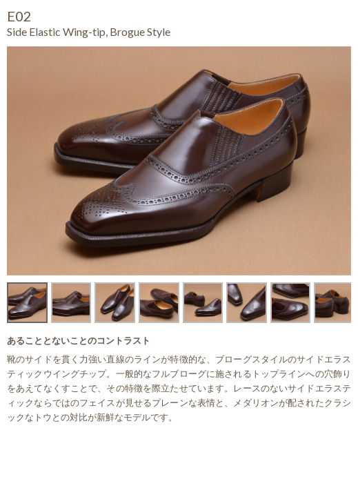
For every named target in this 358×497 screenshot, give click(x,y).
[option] (179, 161)
